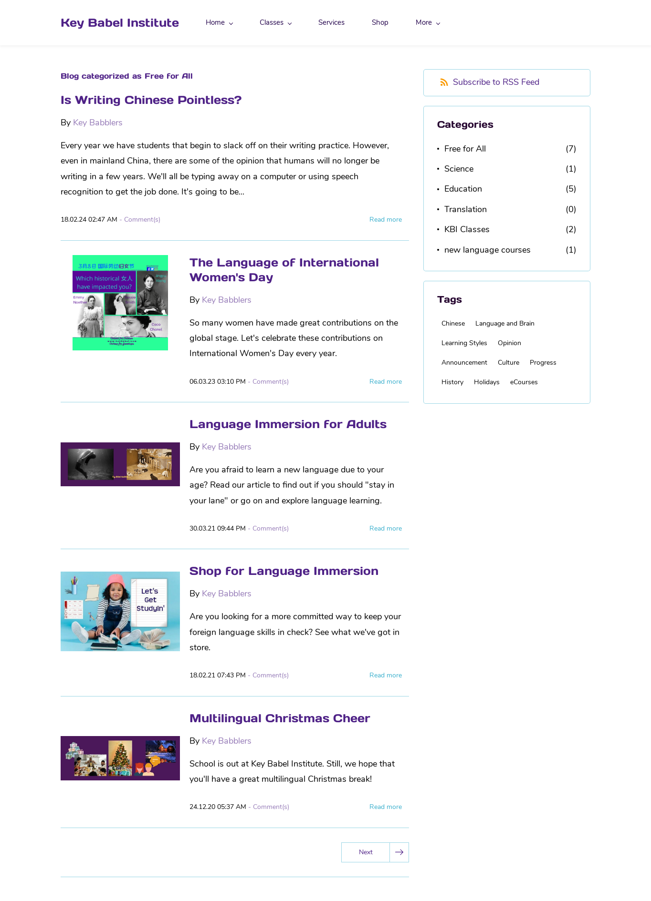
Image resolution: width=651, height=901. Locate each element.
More (428, 22)
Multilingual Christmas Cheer (279, 718)
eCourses (524, 382)
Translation (465, 209)
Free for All (465, 148)
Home (219, 22)
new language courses (487, 250)
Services (331, 22)
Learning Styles (464, 343)
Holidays (487, 382)
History (452, 382)
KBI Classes (467, 229)
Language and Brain (505, 323)
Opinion (509, 343)
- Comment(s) (139, 219)
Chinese (453, 323)
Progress (543, 362)
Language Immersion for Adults (288, 424)
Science (458, 168)
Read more (385, 219)
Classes (276, 22)
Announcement (464, 362)
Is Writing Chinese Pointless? (151, 99)
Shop (380, 22)
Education (463, 189)
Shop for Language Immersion (283, 570)
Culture (508, 362)
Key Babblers (98, 122)
